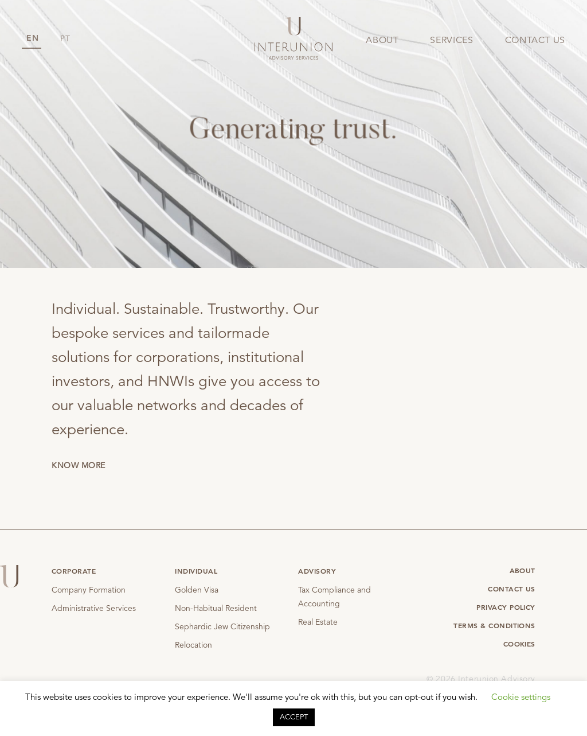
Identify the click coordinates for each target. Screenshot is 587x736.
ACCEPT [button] (294, 717)
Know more (78, 465)
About (382, 40)
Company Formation (89, 590)
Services (451, 40)
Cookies (519, 643)
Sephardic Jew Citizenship (222, 626)
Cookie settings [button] (520, 696)
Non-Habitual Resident (216, 608)
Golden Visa (196, 590)
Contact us (535, 40)
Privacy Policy (505, 607)
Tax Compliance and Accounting (334, 597)
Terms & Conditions (494, 625)
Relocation (193, 645)
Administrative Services (94, 608)
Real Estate (318, 622)
